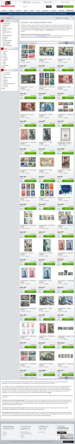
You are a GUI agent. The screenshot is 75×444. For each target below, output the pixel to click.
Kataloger (18, 10)
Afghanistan (6, 65)
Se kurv (60, 6)
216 (64, 43)
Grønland (5, 59)
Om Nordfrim (42, 432)
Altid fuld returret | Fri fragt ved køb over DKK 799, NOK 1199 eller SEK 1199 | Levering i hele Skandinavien (37, 13)
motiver (40, 29)
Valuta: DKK (36, 3)
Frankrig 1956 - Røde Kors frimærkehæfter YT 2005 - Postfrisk (65, 144)
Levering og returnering (26, 433)
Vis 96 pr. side (33, 43)
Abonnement (45, 10)
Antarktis (5, 79)
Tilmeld (63, 432)
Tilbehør (11, 10)
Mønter (25, 10)
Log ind (45, 2)
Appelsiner (5, 80)
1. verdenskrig (6, 72)
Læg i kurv (32, 70)
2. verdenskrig (6, 74)
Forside (3, 18)
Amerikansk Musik (7, 77)
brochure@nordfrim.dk (42, 35)
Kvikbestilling (69, 10)
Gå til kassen (69, 6)
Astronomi (5, 86)
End (73, 43)
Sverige (5, 54)
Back (61, 43)
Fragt (22, 435)
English (28, 2)
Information (61, 10)
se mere (49, 392)
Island (4, 60)
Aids (4, 75)
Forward (71, 43)
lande (37, 29)
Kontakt (50, 2)
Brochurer (53, 10)
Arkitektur (5, 82)
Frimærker (4, 10)
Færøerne (5, 57)
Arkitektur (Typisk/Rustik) (8, 83)
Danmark (5, 51)
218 (69, 43)
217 (66, 43)
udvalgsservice (49, 29)
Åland (4, 62)
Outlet (37, 10)
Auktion (32, 10)
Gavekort (5, 433)
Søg (49, 6)
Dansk (24, 2)
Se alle (3, 67)
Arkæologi (5, 85)
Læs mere (59, 434)
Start (59, 43)
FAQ (4, 435)
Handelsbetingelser (25, 432)
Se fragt (21, 67)
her (49, 415)
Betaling (23, 437)
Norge (4, 53)
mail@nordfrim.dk (47, 441)
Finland (5, 56)
